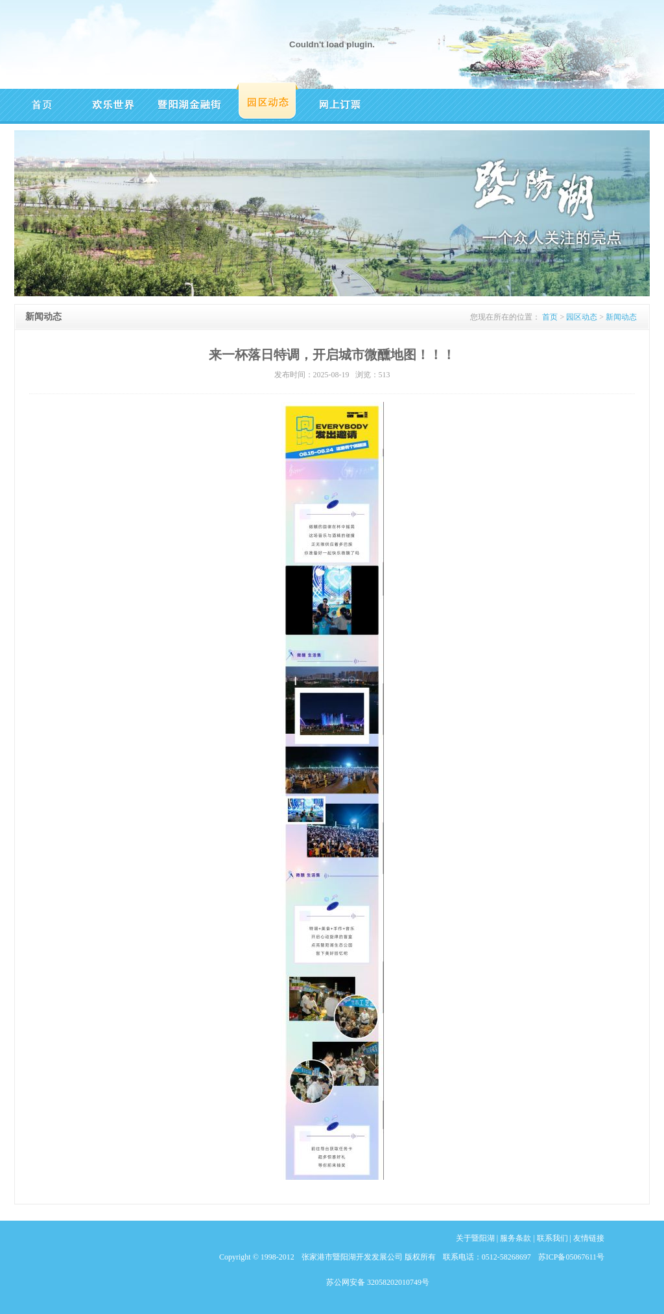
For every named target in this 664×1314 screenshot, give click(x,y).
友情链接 (588, 1238)
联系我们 (552, 1238)
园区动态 (581, 317)
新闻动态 (621, 317)
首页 (550, 317)
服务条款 (515, 1238)
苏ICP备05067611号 (571, 1256)
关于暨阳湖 (475, 1238)
